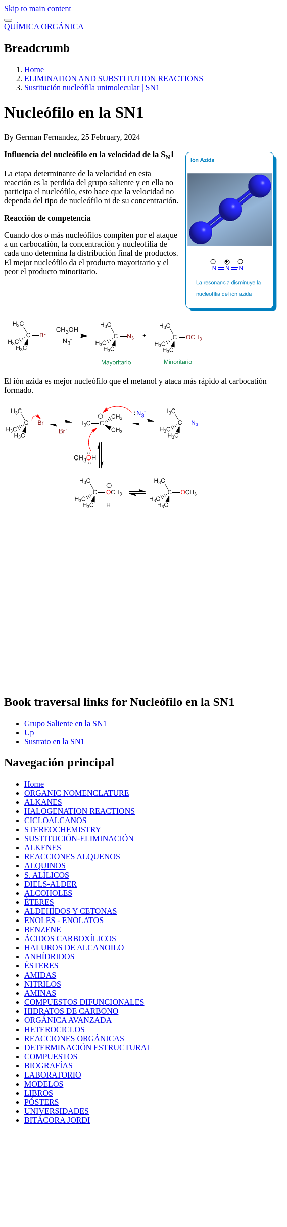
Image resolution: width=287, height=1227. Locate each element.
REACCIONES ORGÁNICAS (74, 1038)
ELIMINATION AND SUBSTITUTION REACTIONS (113, 78)
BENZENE (42, 929)
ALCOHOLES (48, 893)
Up (29, 732)
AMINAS (40, 993)
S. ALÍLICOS (46, 875)
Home (34, 69)
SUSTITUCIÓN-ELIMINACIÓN (79, 838)
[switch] (8, 20)
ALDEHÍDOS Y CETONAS (70, 911)
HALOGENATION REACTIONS (79, 811)
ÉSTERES (41, 965)
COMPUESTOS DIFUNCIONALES (84, 1002)
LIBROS (38, 1093)
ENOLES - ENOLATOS (64, 920)
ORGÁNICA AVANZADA (68, 1020)
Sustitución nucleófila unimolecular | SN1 (92, 87)
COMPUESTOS (51, 1056)
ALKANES (43, 802)
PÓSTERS (41, 1102)
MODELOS (43, 1084)
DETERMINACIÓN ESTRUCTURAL (88, 1047)
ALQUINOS (45, 865)
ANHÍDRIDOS (49, 956)
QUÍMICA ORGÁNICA (44, 26)
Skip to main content (37, 8)
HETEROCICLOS (54, 1029)
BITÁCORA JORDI (57, 1120)
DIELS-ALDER (50, 884)
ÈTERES (39, 902)
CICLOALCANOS (55, 820)
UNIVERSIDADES (56, 1111)
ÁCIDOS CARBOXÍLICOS (70, 938)
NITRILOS (42, 984)
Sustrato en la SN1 (54, 741)
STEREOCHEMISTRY (62, 829)
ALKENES (42, 847)
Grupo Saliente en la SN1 (65, 723)
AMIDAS (40, 974)
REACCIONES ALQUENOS (72, 856)
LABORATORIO (52, 1074)
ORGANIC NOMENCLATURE (76, 793)
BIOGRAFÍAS (48, 1065)
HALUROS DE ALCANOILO (74, 947)
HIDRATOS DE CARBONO (71, 1011)
